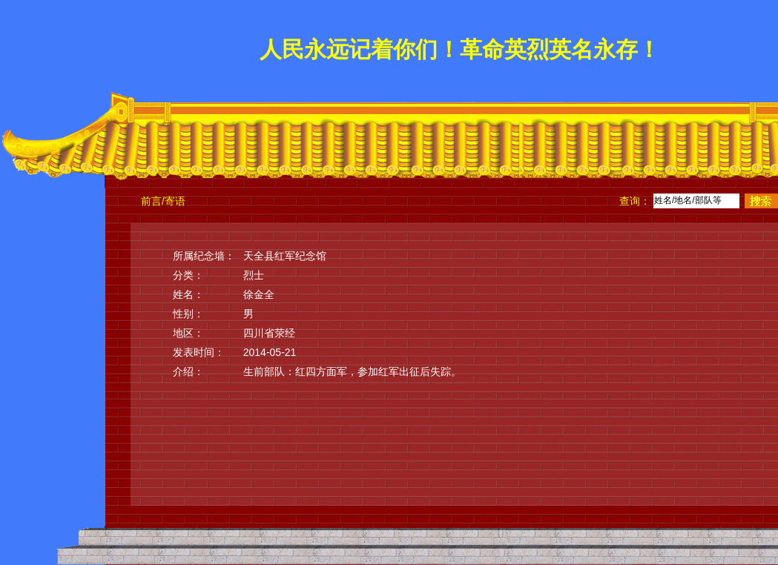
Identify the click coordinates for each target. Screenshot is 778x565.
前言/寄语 (163, 201)
